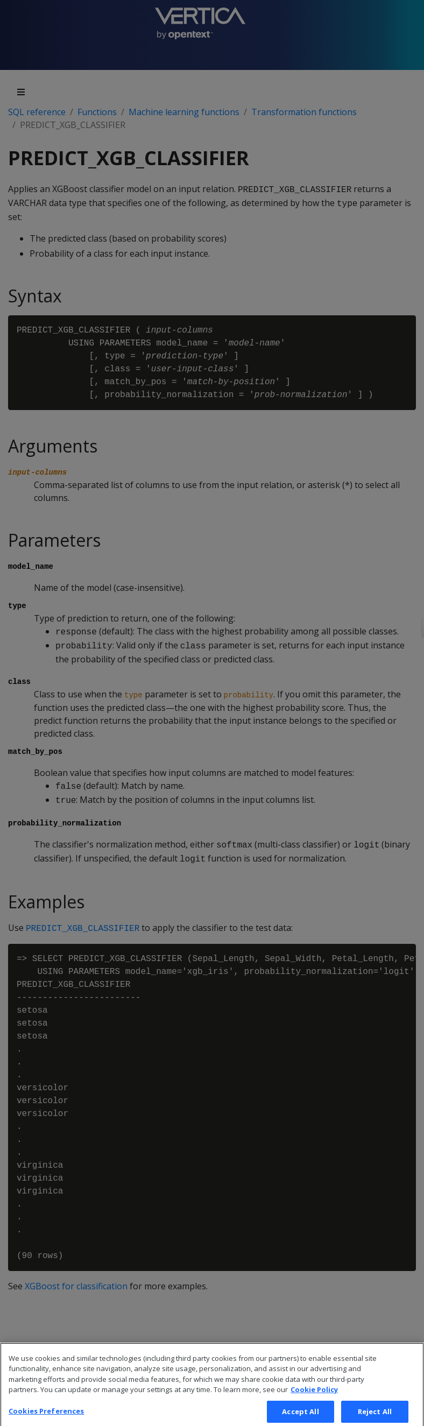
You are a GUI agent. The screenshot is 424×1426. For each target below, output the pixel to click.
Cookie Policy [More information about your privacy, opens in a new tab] (314, 1395)
